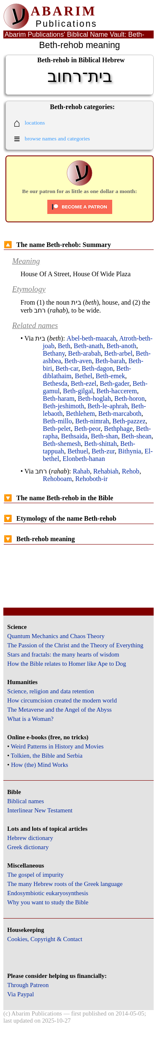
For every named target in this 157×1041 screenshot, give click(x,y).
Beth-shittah (100, 443)
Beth (64, 345)
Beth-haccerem (116, 391)
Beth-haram (59, 398)
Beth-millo (57, 421)
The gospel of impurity (35, 874)
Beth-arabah (84, 353)
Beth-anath (88, 345)
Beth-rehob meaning (39, 538)
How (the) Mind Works (39, 764)
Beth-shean (136, 436)
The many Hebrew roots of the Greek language (65, 884)
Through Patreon (28, 985)
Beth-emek (110, 375)
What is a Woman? (30, 718)
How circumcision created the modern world (62, 700)
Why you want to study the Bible (47, 902)
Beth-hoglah (94, 398)
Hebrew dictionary (30, 838)
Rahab (81, 471)
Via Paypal (20, 994)
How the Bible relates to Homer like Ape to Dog (66, 663)
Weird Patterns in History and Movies (57, 746)
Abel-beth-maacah (91, 338)
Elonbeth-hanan (83, 458)
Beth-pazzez (129, 421)
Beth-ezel (83, 383)
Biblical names (25, 801)
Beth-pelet (57, 428)
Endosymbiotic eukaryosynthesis (47, 893)
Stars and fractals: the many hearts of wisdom (63, 654)
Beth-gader (114, 383)
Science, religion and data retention (50, 691)
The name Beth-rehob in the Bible (58, 497)
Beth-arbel (118, 353)
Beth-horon (129, 398)
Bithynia (129, 451)
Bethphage (118, 428)
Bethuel (77, 451)
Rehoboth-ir (91, 478)
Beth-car (67, 368)
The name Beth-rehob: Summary (57, 244)
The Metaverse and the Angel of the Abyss (59, 709)
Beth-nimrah (92, 421)
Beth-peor (87, 428)
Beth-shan (104, 436)
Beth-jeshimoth (63, 406)
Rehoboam (57, 478)
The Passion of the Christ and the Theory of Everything (75, 645)
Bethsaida (74, 436)
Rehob (130, 471)
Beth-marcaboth (120, 413)
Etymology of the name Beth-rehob (60, 518)
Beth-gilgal (78, 391)
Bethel (84, 375)
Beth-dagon (97, 368)
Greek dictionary (28, 847)
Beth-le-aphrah (108, 406)
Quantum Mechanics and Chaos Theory (56, 636)
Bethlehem (80, 413)
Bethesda (55, 383)
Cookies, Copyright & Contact (44, 939)
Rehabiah (105, 471)
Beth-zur (103, 451)
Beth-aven (78, 360)
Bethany (53, 353)
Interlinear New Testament (39, 810)
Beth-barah (110, 360)
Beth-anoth (121, 345)
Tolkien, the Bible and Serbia (46, 755)
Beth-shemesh (62, 443)
